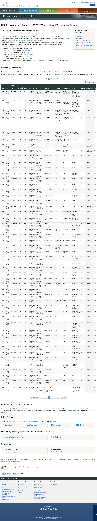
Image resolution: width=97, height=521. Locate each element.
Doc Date (31, 88)
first (31, 79)
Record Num (8, 87)
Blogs (53, 509)
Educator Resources (48, 10)
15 (55, 79)
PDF (31, 92)
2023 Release (32, 425)
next (63, 79)
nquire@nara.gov (11, 452)
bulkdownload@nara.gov (71, 410)
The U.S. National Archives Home (20, 4)
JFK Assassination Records (23, 19)
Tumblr (48, 509)
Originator (89, 88)
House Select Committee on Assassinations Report (83, 43)
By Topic (4, 484)
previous (35, 79)
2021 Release (79, 425)
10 (44, 79)
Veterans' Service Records (29, 10)
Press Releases (56, 437)
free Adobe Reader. (19, 466)
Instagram (46, 509)
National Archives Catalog (8, 489)
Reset (93, 82)
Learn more (83, 518)
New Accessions (53, 486)
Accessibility (36, 515)
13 (51, 79)
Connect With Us (48, 507)
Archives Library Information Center (8, 497)
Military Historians (22, 486)
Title (73, 88)
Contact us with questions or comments (10, 474)
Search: (67, 82)
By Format (4, 486)
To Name (57, 88)
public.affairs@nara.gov (60, 452)
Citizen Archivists (74, 2)
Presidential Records (7, 491)
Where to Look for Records (40, 492)
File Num (46, 88)
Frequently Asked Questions (14, 437)
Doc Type (38, 88)
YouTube (51, 509)
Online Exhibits (5, 499)
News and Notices (54, 484)
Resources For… (23, 482)
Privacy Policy (42, 515)
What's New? (53, 482)
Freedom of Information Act (52, 515)
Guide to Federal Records (40, 489)
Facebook (41, 509)
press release (26, 46)
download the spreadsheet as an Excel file (55, 71)
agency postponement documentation (34, 421)
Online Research (7, 482)
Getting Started (37, 484)
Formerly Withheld (20, 87)
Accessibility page (37, 468)
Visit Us (68, 10)
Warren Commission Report (83, 40)
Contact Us (92, 2)
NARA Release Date (13, 87)
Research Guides (39, 482)
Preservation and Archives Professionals (24, 488)
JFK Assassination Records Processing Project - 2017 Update (21, 40)
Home (3, 19)
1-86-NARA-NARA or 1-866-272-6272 (48, 518)
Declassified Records (39, 490)
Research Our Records (9, 10)
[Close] (95, 507)
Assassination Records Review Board (84, 46)
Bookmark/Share (84, 2)
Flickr (56, 509)
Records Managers (22, 490)
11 (46, 79)
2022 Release (56, 425)
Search (92, 5)
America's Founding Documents (87, 10)
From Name (66, 88)
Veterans (20, 492)
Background (79, 38)
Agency (26, 88)
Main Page (78, 36)
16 (57, 79)
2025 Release (8, 425)
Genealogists (21, 484)
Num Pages (83, 87)
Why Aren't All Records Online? (39, 495)
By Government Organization (8, 487)
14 (53, 79)
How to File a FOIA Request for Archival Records (40, 498)
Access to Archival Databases (6, 494)
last (66, 79)
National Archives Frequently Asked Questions (40, 486)
